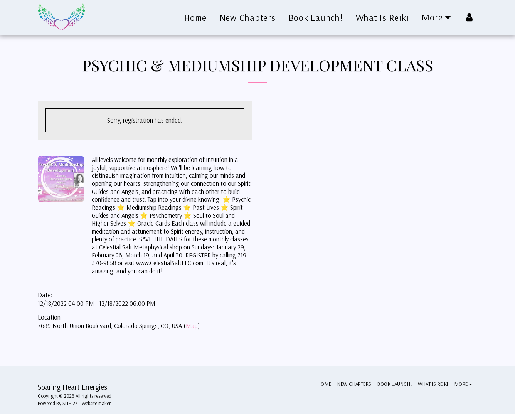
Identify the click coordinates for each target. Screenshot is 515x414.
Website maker (96, 403)
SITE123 (70, 403)
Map (192, 325)
